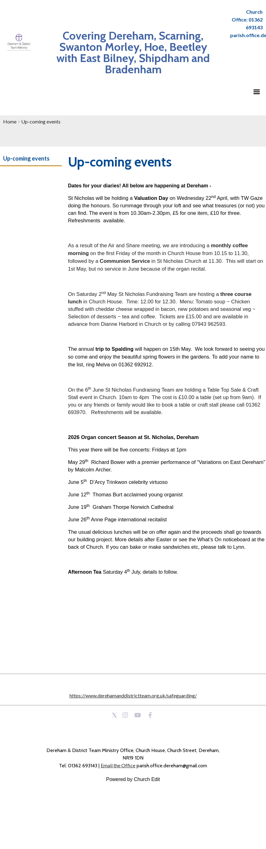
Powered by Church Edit (133, 779)
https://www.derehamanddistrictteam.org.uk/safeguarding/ (133, 695)
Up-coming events (40, 121)
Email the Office (118, 765)
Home (10, 121)
